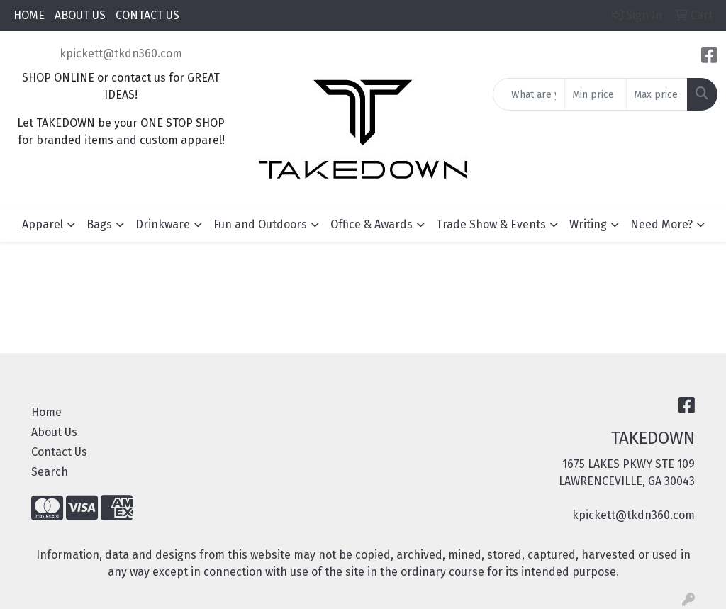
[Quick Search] (529, 94)
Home (46, 412)
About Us (54, 432)
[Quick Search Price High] (657, 94)
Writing (588, 224)
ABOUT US (80, 15)
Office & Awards (371, 224)
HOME (29, 15)
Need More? (661, 224)
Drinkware (162, 224)
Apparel (42, 224)
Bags (99, 224)
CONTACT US (147, 15)
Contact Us (59, 452)
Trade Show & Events (491, 224)
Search (49, 472)
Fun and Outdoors (260, 224)
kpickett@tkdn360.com (121, 53)
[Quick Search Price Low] (595, 94)
